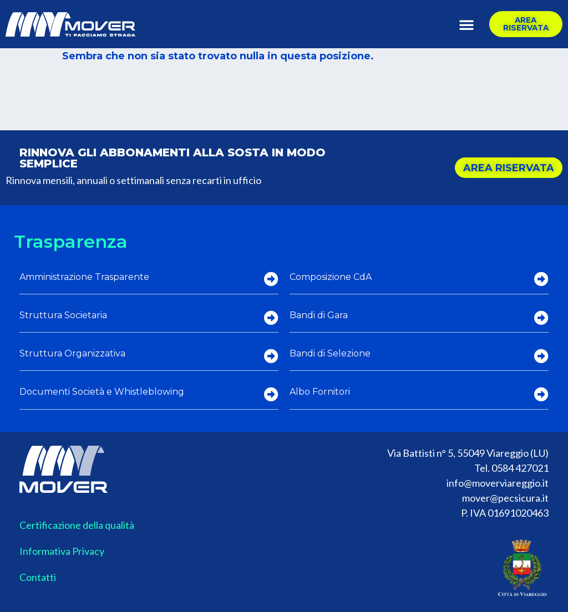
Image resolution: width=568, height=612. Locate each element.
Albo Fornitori (320, 391)
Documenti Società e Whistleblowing (101, 391)
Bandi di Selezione (330, 353)
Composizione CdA (331, 277)
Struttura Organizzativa (72, 353)
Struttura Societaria (63, 315)
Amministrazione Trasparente (84, 277)
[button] (466, 24)
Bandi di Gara (319, 315)
